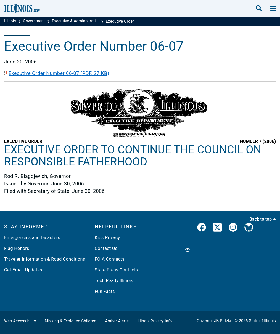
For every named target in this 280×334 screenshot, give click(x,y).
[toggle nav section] (273, 9)
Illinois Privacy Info (155, 321)
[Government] (34, 21)
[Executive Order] (120, 21)
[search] (259, 8)
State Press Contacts (116, 269)
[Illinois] (10, 21)
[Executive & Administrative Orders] (76, 21)
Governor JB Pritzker (215, 321)
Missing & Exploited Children (70, 321)
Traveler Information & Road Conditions (44, 259)
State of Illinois (262, 321)
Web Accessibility (20, 321)
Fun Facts (105, 291)
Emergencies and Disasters (32, 237)
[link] (201, 228)
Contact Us (106, 248)
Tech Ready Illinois (114, 280)
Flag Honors (16, 248)
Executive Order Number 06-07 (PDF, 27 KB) (56, 73)
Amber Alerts (117, 321)
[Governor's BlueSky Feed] (248, 228)
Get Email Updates (23, 269)
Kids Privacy (107, 237)
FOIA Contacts (110, 259)
